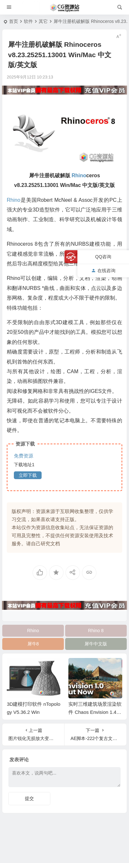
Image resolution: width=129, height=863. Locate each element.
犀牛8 (33, 643)
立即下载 (28, 475)
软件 (28, 21)
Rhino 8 (96, 630)
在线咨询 (103, 270)
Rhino (33, 630)
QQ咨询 (103, 256)
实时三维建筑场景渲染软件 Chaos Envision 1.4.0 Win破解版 (95, 712)
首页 (13, 21)
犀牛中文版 (95, 643)
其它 (43, 21)
